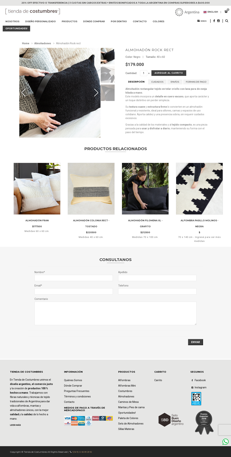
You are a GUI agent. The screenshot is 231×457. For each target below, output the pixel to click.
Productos (69, 21)
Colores (158, 21)
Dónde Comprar (73, 385)
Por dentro (119, 21)
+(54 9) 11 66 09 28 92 (82, 452)
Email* (38, 285)
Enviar (195, 342)
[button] (96, 93)
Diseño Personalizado (40, 21)
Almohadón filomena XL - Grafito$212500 (145, 226)
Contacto (140, 21)
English (210, 12)
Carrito (158, 380)
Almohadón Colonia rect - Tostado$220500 (91, 226)
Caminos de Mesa (128, 401)
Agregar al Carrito (163, 74)
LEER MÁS (15, 425)
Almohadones (42, 43)
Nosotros (12, 21)
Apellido (122, 272)
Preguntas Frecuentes (76, 391)
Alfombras (124, 380)
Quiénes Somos (73, 380)
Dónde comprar (94, 21)
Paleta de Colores (128, 418)
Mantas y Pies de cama (131, 407)
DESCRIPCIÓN (136, 83)
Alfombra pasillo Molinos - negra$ (199, 226)
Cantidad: (131, 73)
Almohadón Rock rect (149, 50)
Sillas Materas (126, 429)
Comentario (41, 299)
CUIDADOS (157, 83)
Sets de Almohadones (130, 423)
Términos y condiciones (77, 396)
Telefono (123, 285)
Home (25, 43)
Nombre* (39, 272)
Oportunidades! (16, 28)
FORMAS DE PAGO (196, 83)
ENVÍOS (175, 83)
